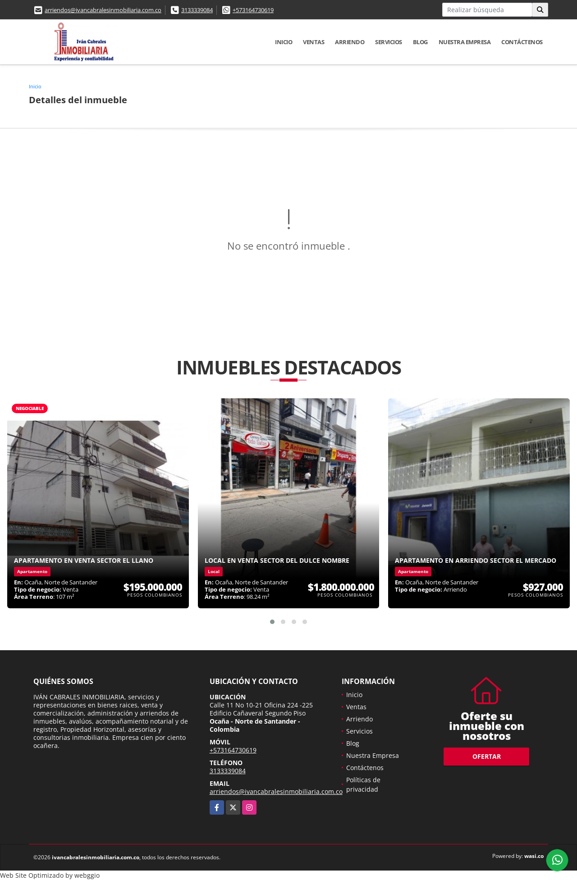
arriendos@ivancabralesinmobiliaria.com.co (103, 10)
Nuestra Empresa (465, 42)
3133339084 (197, 10)
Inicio (283, 42)
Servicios (388, 42)
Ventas (313, 42)
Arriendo (349, 42)
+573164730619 (253, 10)
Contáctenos (522, 42)
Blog (420, 42)
